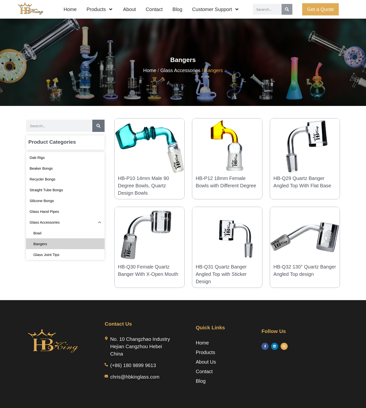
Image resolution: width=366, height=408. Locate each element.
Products (99, 9)
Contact (154, 9)
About (129, 9)
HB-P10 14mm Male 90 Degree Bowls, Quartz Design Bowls (143, 186)
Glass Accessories (180, 70)
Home (70, 9)
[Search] (287, 9)
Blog (177, 9)
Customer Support (215, 9)
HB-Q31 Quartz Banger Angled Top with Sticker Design (221, 274)
